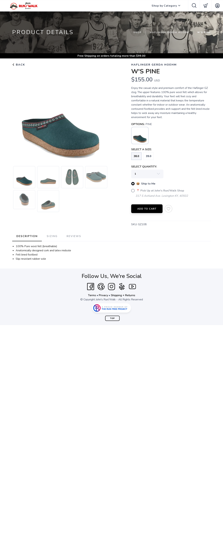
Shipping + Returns (123, 295)
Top (112, 318)
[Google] (101, 286)
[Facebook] (90, 286)
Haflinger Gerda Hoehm (169, 32)
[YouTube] (132, 286)
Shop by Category (164, 6)
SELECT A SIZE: (141, 149)
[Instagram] (111, 286)
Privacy (103, 295)
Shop (137, 32)
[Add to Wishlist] (168, 209)
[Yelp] (122, 286)
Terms (92, 295)
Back (18, 65)
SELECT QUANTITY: (144, 167)
